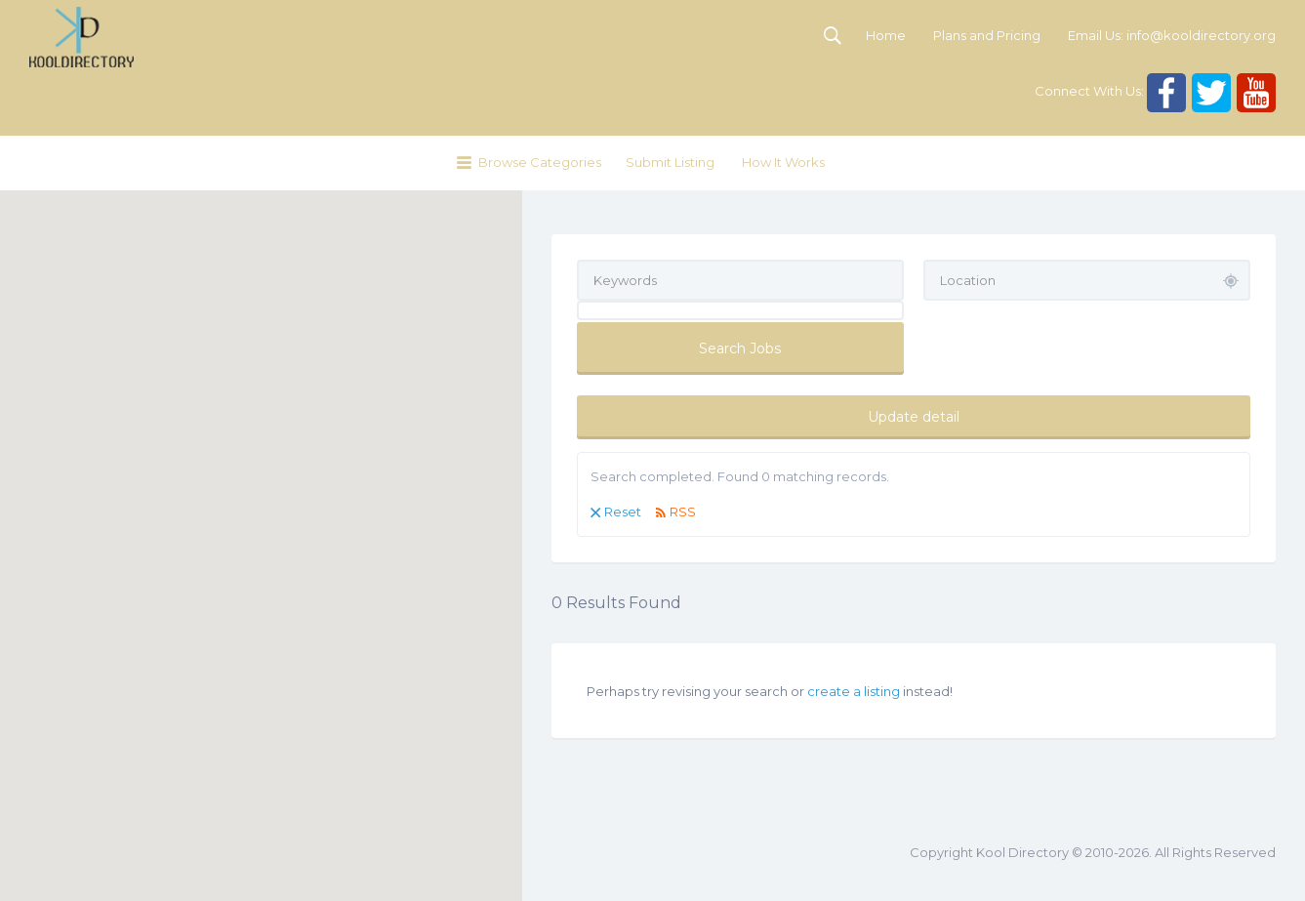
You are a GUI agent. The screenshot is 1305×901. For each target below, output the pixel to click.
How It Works (783, 162)
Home (886, 35)
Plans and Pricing (986, 35)
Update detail (913, 417)
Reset (622, 511)
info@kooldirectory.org (1201, 35)
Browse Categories (539, 162)
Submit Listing (670, 162)
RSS (683, 511)
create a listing (853, 691)
